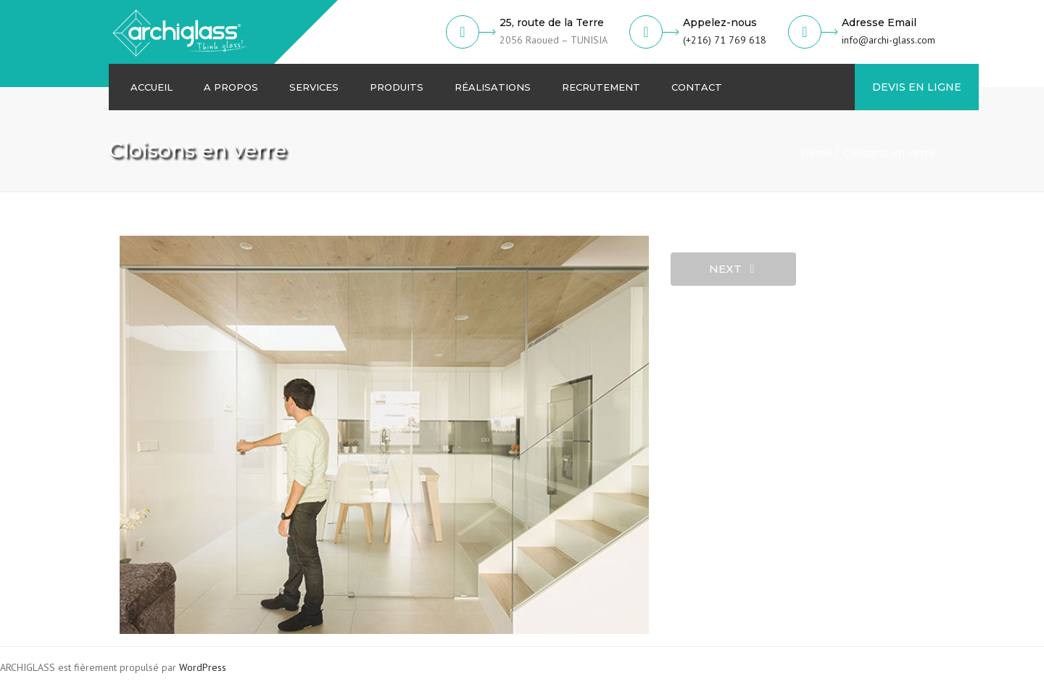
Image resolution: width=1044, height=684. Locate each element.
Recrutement (601, 87)
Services (314, 87)
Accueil (151, 87)
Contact (696, 87)
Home (816, 153)
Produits (396, 87)
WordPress (202, 667)
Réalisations (493, 87)
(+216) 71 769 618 (724, 39)
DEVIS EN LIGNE (916, 87)
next (732, 269)
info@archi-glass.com (888, 39)
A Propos (231, 87)
